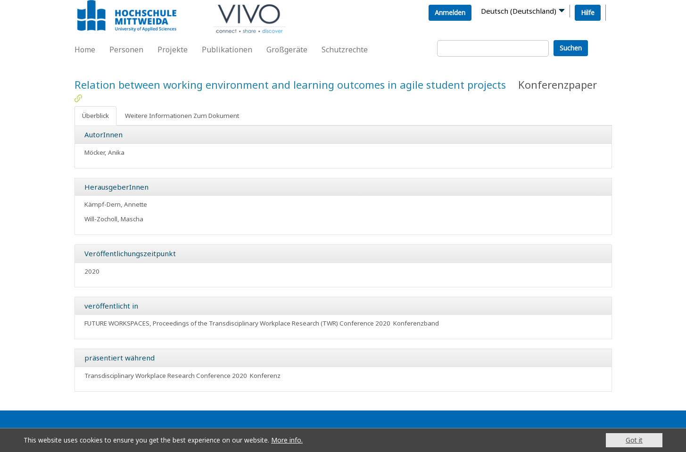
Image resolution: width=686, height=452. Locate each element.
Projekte (172, 49)
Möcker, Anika (104, 152)
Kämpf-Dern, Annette (115, 204)
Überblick (95, 115)
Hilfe (588, 12)
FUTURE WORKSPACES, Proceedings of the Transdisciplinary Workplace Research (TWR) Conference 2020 (237, 323)
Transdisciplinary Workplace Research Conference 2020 (165, 375)
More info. (287, 439)
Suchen (571, 47)
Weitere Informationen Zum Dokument (182, 115)
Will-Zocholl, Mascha (113, 219)
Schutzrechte (345, 49)
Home (84, 49)
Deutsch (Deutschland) (518, 11)
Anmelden (450, 12)
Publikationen (227, 49)
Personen (126, 49)
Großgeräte (286, 49)
